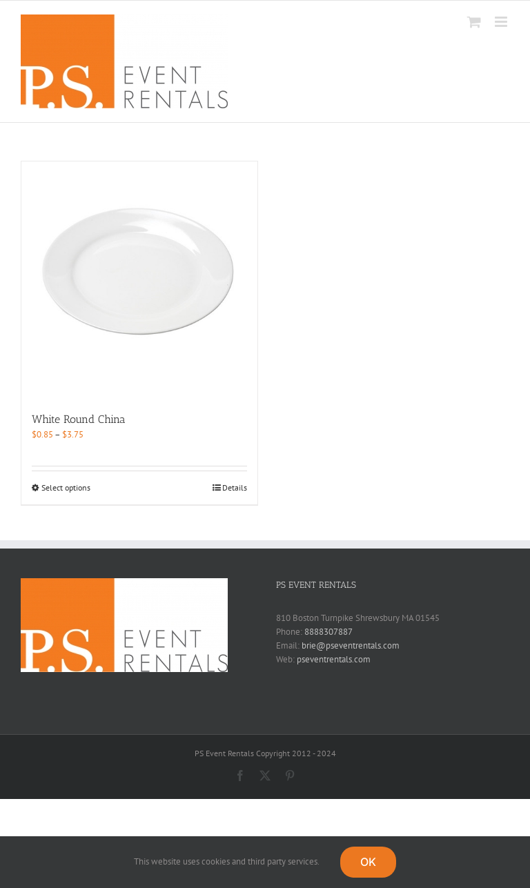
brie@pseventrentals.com (351, 645)
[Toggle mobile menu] (502, 21)
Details (234, 487)
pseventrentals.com (334, 659)
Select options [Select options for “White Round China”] (65, 487)
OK (368, 862)
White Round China (79, 419)
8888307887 (328, 632)
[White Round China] (139, 279)
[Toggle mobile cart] (474, 21)
